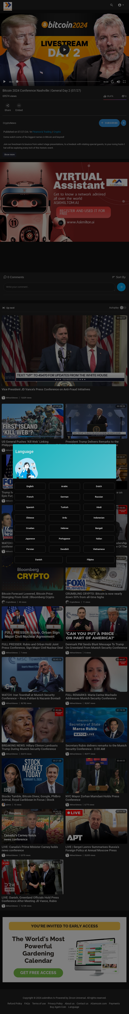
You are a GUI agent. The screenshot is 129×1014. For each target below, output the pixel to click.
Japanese (30, 538)
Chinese (30, 517)
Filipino (90, 559)
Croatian (30, 528)
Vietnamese (99, 549)
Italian (99, 538)
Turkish (64, 507)
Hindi (98, 507)
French (30, 497)
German (64, 497)
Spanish (30, 507)
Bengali (98, 528)
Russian (99, 497)
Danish (38, 559)
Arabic (64, 486)
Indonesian (99, 517)
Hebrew (64, 528)
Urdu (64, 517)
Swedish (64, 549)
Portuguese (64, 538)
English (30, 486)
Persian (30, 549)
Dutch (99, 486)
